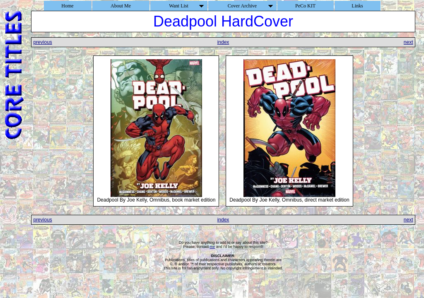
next (408, 42)
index (223, 42)
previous (42, 42)
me (212, 247)
